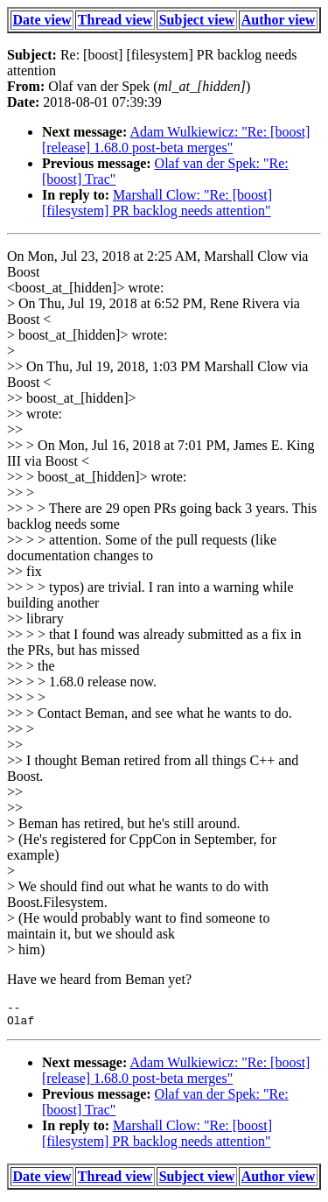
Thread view (115, 19)
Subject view (197, 19)
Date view (42, 19)
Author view (278, 19)
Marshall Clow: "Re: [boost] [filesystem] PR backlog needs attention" (157, 202)
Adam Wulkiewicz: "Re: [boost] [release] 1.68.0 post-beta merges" (176, 139)
